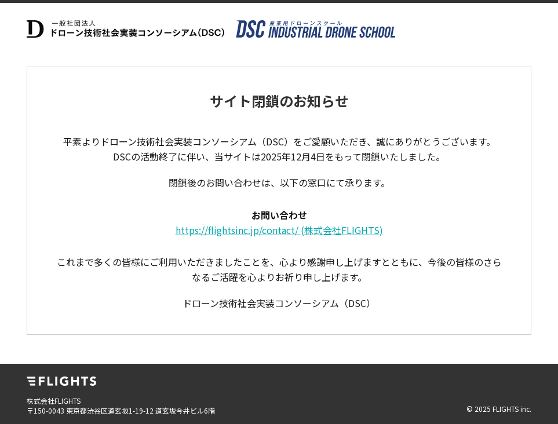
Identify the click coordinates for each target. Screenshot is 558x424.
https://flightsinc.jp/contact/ (279, 230)
